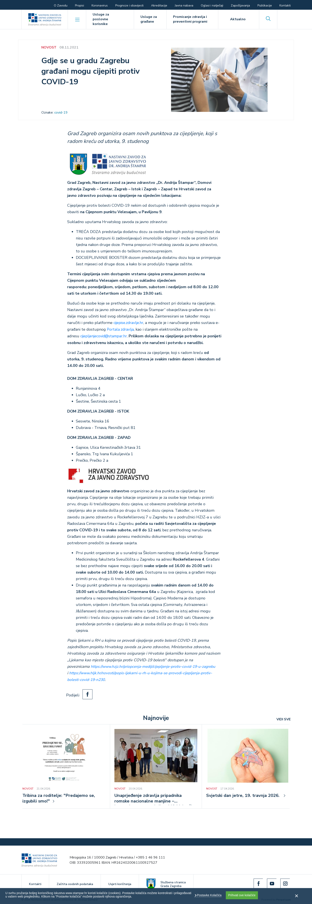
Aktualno (238, 19)
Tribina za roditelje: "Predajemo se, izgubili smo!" (60, 798)
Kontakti (285, 5)
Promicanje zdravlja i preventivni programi (190, 19)
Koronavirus (100, 5)
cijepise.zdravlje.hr (129, 322)
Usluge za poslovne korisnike (101, 19)
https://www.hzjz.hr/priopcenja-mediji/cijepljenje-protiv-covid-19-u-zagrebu (155, 666)
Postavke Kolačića (209, 895)
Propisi (79, 5)
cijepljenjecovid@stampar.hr (104, 335)
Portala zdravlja (121, 329)
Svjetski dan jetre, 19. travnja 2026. (245, 795)
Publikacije (264, 5)
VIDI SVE (283, 718)
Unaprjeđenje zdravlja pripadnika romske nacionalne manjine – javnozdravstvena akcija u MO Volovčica (150, 798)
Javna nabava (184, 5)
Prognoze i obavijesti (129, 5)
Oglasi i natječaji (212, 5)
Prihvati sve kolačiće (242, 895)
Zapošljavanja (240, 5)
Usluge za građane (148, 19)
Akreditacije (159, 5)
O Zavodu (60, 5)
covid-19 (61, 112)
